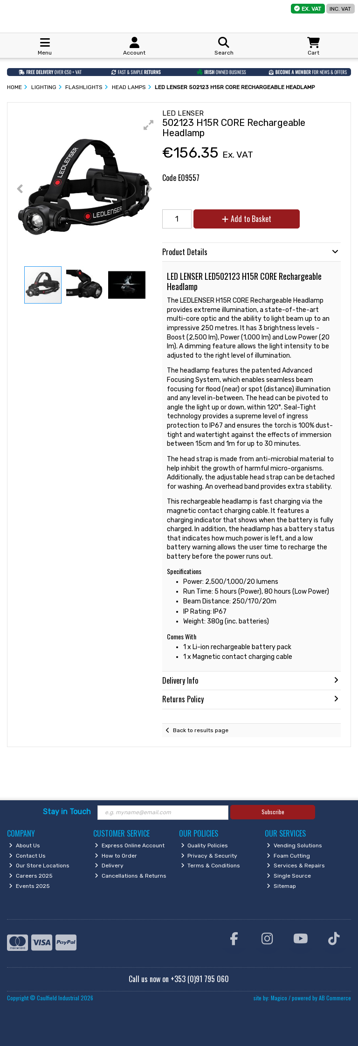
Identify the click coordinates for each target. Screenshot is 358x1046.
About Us (24, 845)
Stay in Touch (67, 811)
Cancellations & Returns (130, 876)
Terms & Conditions (211, 865)
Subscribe (273, 812)
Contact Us (27, 855)
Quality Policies (204, 845)
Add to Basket (246, 218)
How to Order (116, 855)
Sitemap (281, 886)
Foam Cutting (288, 855)
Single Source (289, 876)
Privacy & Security (209, 855)
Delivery (109, 865)
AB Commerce (335, 998)
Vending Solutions (294, 845)
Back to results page (200, 730)
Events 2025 (29, 886)
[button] (148, 125)
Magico (279, 998)
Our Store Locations (39, 865)
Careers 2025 (31, 876)
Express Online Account (130, 845)
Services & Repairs (296, 865)
